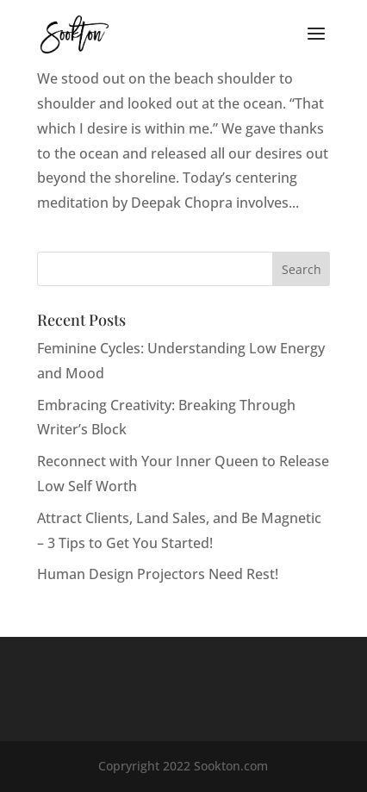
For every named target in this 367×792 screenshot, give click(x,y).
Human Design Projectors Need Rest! (157, 573)
